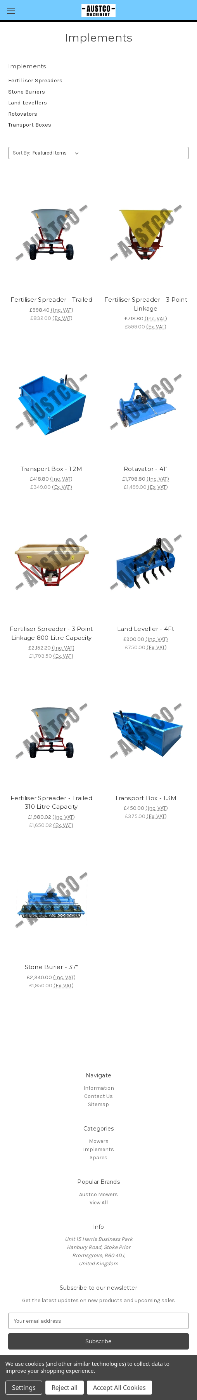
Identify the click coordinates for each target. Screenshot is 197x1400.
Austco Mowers (98, 1194)
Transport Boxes (29, 124)
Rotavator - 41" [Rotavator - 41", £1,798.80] (146, 468)
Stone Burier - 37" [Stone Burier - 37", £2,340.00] (51, 967)
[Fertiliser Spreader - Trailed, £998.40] (51, 234)
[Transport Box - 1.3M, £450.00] (146, 732)
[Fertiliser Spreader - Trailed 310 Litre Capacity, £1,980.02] (51, 732)
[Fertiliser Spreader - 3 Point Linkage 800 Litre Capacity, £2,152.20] (51, 564)
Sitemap (98, 1104)
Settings (24, 1387)
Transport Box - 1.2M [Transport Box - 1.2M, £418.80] (51, 468)
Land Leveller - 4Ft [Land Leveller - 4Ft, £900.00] (146, 628)
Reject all (65, 1387)
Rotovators (22, 113)
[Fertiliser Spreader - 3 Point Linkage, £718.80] (146, 234)
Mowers (99, 1141)
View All (99, 1202)
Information (98, 1088)
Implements (98, 1149)
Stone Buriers (26, 91)
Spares (98, 1157)
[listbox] (57, 153)
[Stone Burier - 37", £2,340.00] (51, 902)
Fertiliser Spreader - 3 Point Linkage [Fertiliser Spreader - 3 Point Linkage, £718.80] (145, 304)
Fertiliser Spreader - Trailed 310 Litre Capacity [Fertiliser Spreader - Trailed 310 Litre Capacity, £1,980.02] (51, 802)
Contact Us (98, 1096)
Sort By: (21, 153)
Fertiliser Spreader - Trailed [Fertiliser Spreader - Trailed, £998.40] (51, 299)
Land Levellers (27, 102)
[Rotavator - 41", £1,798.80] (146, 403)
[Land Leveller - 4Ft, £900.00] (146, 564)
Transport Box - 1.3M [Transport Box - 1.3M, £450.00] (145, 798)
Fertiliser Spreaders (35, 80)
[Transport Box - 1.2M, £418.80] (51, 403)
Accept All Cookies (119, 1387)
